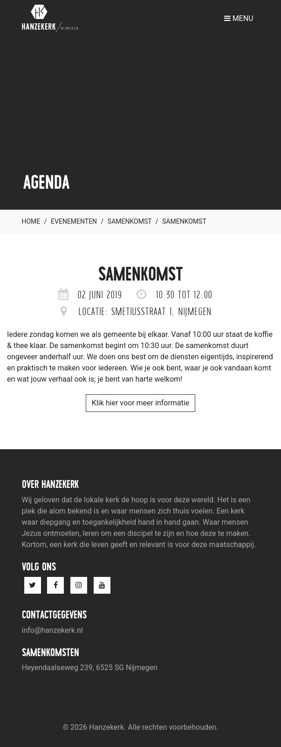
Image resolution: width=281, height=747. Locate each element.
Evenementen (74, 221)
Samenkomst (129, 221)
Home (31, 221)
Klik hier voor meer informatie (140, 402)
